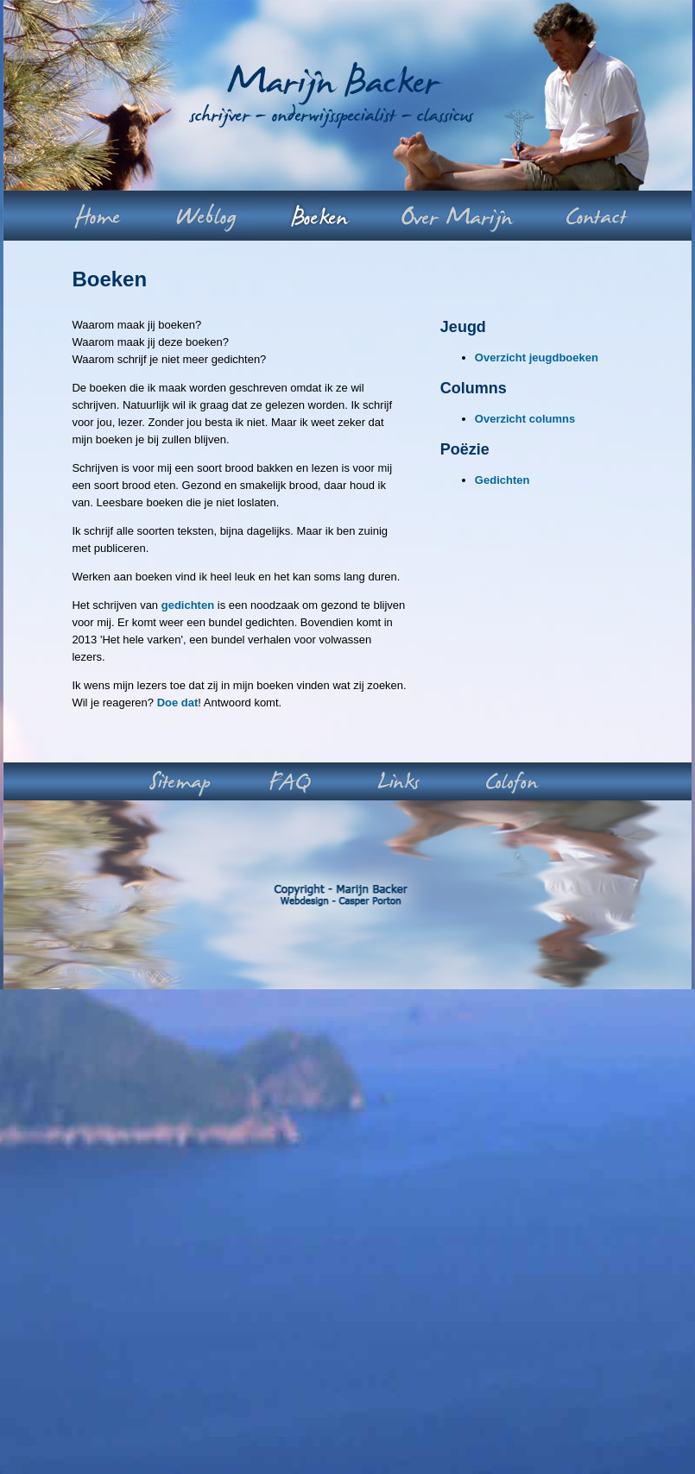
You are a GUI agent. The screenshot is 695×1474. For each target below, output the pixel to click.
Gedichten (502, 480)
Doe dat (178, 702)
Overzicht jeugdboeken (536, 357)
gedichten (187, 605)
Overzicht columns (525, 418)
